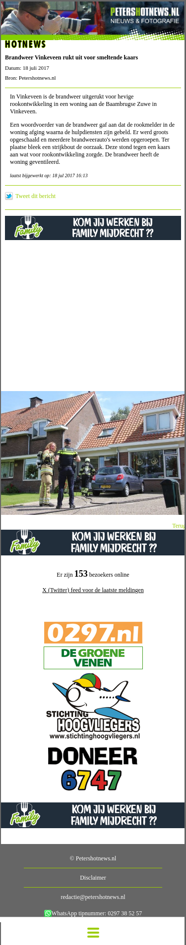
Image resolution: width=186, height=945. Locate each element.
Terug (179, 525)
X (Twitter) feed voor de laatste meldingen (92, 590)
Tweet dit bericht (35, 196)
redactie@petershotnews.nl (93, 897)
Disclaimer (93, 877)
